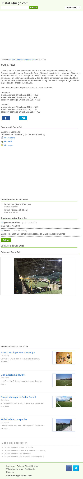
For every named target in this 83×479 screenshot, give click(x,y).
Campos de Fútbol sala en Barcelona (18, 447)
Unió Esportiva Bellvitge (13, 375)
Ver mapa (8, 145)
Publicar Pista (23, 466)
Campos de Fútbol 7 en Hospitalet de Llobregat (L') (24, 457)
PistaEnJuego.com (15, 475)
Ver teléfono (9, 138)
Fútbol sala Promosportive (14, 419)
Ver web (8, 141)
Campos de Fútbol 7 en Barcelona (17, 453)
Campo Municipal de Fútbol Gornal (18, 397)
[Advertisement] (41, 172)
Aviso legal (18, 469)
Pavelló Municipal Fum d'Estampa (18, 352)
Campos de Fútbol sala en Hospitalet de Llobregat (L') (25, 450)
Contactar (10, 466)
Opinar (5, 240)
